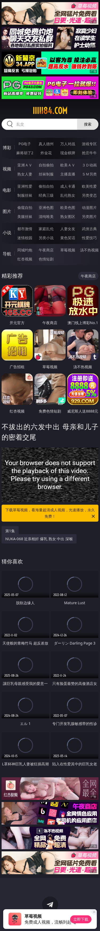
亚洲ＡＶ (24, 165)
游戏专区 (89, 143)
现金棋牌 (67, 152)
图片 (7, 211)
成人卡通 (67, 186)
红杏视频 (24, 258)
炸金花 (46, 152)
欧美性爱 (89, 186)
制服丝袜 (24, 195)
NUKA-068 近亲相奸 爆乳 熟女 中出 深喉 (39, 538)
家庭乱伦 (46, 228)
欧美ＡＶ (67, 165)
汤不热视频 (89, 249)
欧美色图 (67, 207)
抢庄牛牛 (89, 152)
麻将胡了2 (24, 152)
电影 (7, 190)
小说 (7, 232)
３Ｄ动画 (89, 165)
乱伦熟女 (67, 195)
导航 (7, 254)
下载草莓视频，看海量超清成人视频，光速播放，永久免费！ (50, 513)
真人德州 (46, 143)
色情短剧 (46, 258)
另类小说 (46, 237)
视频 (7, 169)
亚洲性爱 (24, 186)
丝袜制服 (46, 174)
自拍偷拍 (46, 165)
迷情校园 (24, 237)
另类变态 (89, 195)
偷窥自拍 (24, 207)
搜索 (87, 124)
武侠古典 (89, 228)
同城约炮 (24, 249)
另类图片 (89, 216)
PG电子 (24, 143)
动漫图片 (89, 207)
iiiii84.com (50, 110)
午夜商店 (46, 249)
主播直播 (67, 174)
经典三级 (46, 195)
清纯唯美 (46, 216)
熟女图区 (67, 216)
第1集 (10, 530)
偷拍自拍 (46, 186)
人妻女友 (67, 228)
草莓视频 (67, 249)
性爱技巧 (89, 237)
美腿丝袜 (24, 216)
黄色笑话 (67, 237)
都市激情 (24, 228)
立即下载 (80, 919)
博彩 (7, 148)
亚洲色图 (46, 207)
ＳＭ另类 (89, 174)
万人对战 (67, 143)
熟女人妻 (24, 174)
